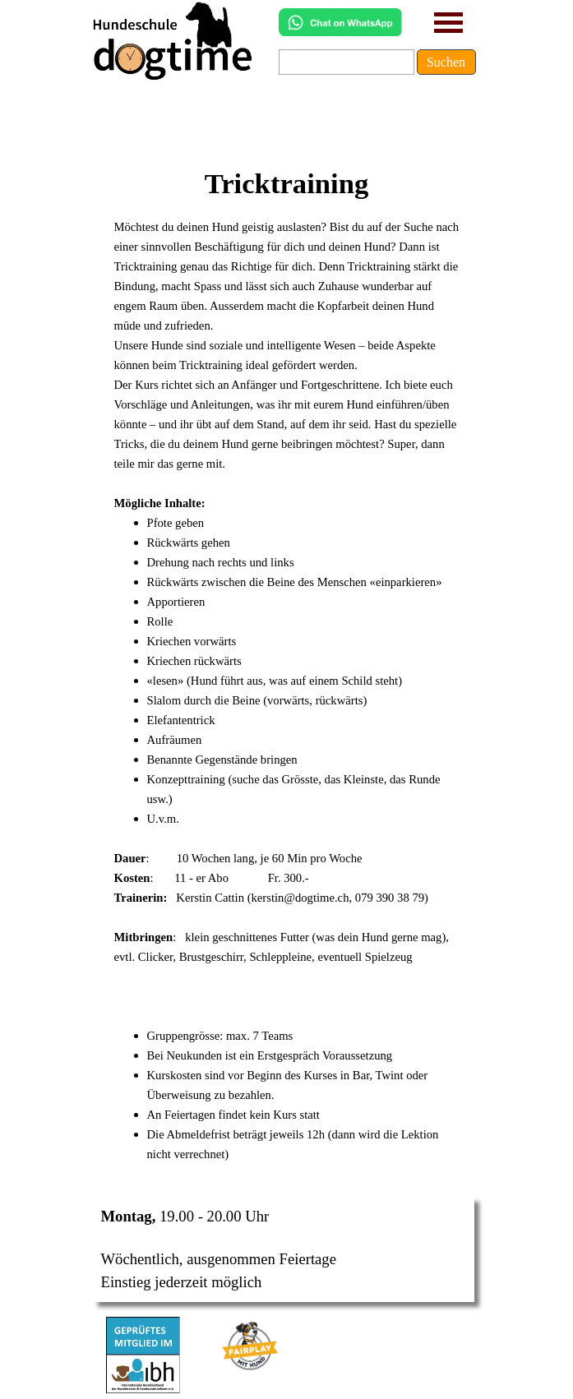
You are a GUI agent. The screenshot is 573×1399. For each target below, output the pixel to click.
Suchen (446, 62)
